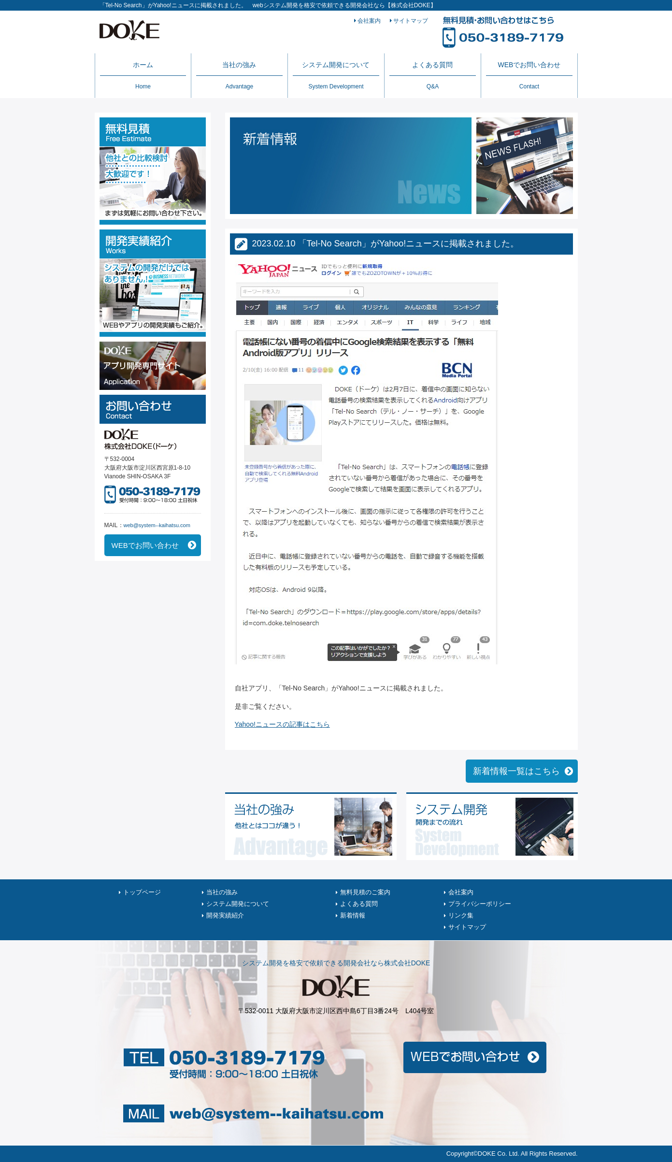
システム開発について (336, 75)
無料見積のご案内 (365, 892)
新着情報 (352, 915)
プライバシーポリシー (479, 903)
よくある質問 (432, 75)
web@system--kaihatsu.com (157, 525)
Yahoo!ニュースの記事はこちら (282, 724)
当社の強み (239, 75)
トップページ (142, 892)
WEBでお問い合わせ (529, 75)
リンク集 (460, 915)
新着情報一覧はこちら (516, 771)
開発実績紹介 (225, 915)
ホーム (143, 75)
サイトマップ (409, 21)
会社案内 (367, 21)
